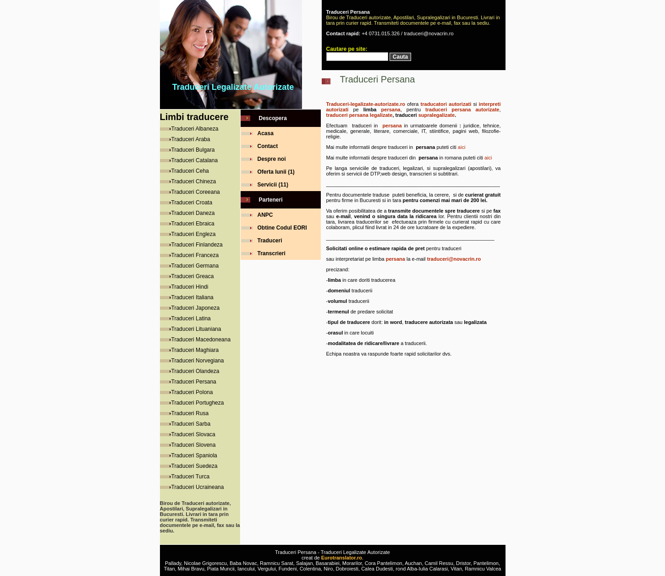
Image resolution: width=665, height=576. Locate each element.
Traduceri (270, 240)
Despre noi (272, 159)
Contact (268, 146)
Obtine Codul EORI (282, 228)
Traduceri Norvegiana (197, 360)
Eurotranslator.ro (341, 557)
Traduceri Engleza (193, 234)
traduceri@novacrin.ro (454, 259)
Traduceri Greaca (192, 276)
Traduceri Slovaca (193, 434)
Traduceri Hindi (190, 287)
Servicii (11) (273, 184)
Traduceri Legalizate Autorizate (233, 87)
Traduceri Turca (190, 476)
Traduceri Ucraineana (197, 487)
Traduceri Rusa (190, 413)
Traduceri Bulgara (193, 150)
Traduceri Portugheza (197, 403)
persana (391, 109)
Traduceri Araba (190, 139)
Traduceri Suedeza (194, 466)
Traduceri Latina (191, 318)
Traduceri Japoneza (195, 308)
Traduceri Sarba (191, 424)
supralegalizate (436, 115)
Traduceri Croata (192, 202)
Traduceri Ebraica (192, 223)
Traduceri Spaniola (194, 455)
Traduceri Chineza (193, 181)
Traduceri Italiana (192, 297)
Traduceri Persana (193, 382)
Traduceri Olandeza (195, 371)
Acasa (266, 133)
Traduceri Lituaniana (196, 329)
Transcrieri (272, 253)
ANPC (265, 215)
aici (462, 147)
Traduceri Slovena (193, 445)
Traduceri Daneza (193, 213)
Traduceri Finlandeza (197, 244)
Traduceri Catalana (194, 160)
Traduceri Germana (195, 266)
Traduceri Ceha (190, 171)
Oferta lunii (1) (276, 172)
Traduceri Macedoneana (201, 339)
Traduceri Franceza (195, 255)
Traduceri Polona (192, 392)
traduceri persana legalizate (359, 115)
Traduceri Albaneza (195, 129)
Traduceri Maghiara (195, 350)
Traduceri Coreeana (195, 192)
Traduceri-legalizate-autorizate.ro (365, 104)
